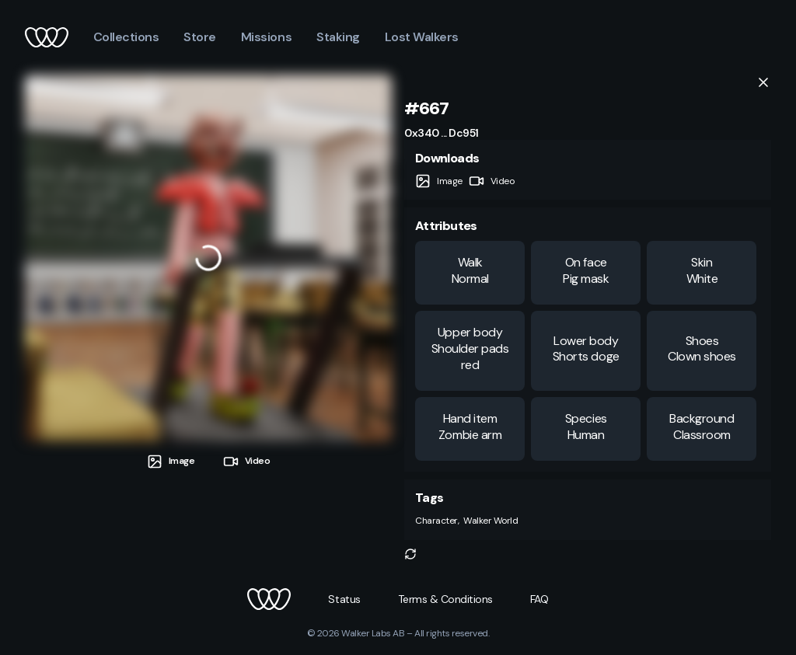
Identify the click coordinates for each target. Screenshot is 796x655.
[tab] (171, 461)
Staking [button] (338, 37)
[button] (410, 554)
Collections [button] (126, 37)
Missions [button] (266, 37)
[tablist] (208, 455)
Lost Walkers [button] (422, 37)
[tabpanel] (208, 258)
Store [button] (199, 37)
